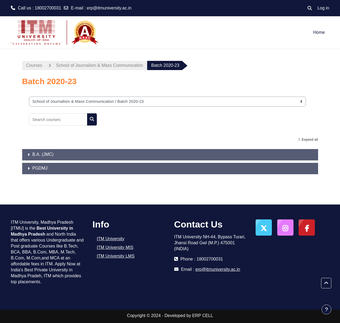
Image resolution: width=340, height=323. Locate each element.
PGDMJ (40, 168)
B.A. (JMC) (43, 154)
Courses (34, 65)
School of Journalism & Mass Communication (99, 65)
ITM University (110, 238)
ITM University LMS (116, 256)
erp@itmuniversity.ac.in (109, 8)
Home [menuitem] (319, 32)
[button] (310, 8)
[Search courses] (58, 119)
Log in (323, 8)
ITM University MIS (115, 247)
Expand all (310, 139)
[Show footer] (326, 309)
